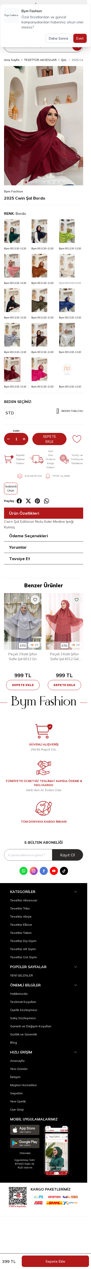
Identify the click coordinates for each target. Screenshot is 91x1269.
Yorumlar (18, 547)
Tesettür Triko (20, 908)
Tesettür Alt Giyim (23, 949)
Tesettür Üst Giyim (23, 957)
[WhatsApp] (23, 871)
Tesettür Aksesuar (23, 900)
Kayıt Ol (67, 854)
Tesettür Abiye (21, 916)
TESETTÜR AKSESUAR (40, 60)
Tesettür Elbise (21, 924)
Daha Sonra (58, 38)
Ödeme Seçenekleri (28, 535)
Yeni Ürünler (19, 1069)
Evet (80, 38)
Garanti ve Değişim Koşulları (30, 1026)
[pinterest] (37, 500)
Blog (13, 1042)
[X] (28, 500)
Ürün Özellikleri (24, 513)
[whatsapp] (46, 500)
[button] (26, 182)
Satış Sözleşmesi (23, 1018)
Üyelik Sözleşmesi (23, 1010)
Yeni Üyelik (18, 1101)
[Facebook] (44, 871)
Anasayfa (17, 1061)
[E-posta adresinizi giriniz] (43, 855)
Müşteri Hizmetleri (23, 1085)
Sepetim (16, 1093)
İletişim (15, 1077)
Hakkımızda (19, 994)
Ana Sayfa (11, 60)
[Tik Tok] (64, 871)
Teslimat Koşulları (23, 1002)
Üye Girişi (17, 1109)
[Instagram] (34, 871)
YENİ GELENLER (21, 975)
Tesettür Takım (21, 933)
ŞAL (64, 60)
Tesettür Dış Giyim (23, 941)
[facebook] (19, 500)
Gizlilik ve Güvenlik (23, 1034)
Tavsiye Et (19, 558)
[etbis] (18, 1196)
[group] (43, 125)
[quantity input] (16, 439)
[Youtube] (54, 871)
